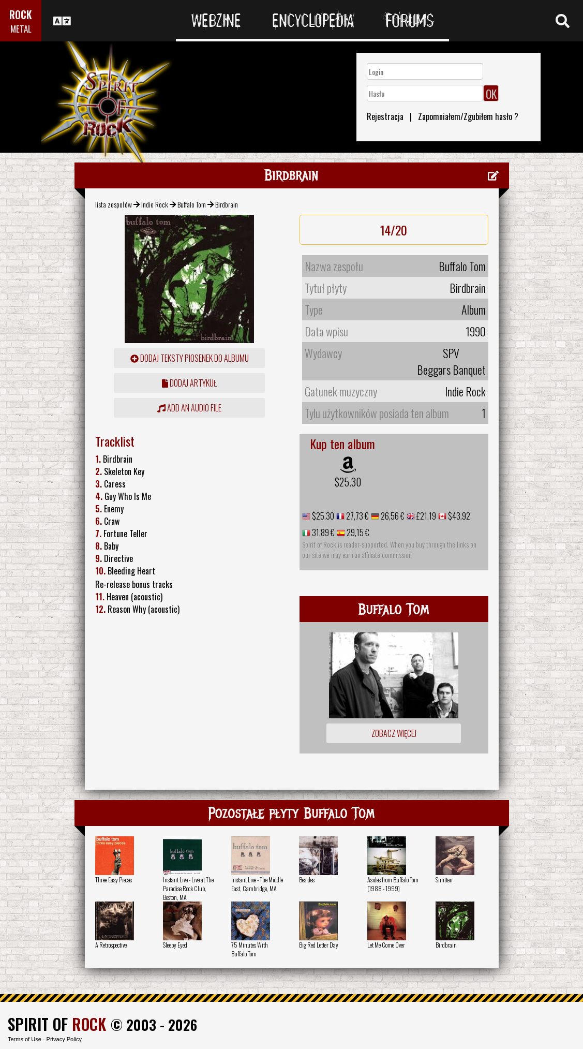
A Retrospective (111, 944)
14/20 (393, 229)
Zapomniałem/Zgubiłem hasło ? (468, 116)
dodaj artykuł (189, 383)
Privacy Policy (64, 1039)
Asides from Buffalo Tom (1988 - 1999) (392, 884)
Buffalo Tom (191, 204)
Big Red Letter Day (318, 944)
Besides (307, 879)
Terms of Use (24, 1039)
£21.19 (425, 516)
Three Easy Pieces (113, 879)
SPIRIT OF (57, 1024)
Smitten (444, 879)
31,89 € (322, 532)
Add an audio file (189, 408)
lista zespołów (113, 204)
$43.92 (458, 516)
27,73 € (357, 516)
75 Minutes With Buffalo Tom (249, 949)
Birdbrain (446, 944)
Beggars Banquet (451, 369)
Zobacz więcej (393, 733)
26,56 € (392, 516)
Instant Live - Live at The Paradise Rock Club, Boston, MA (188, 888)
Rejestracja (385, 116)
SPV (451, 353)
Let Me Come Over (386, 944)
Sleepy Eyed (175, 944)
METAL (21, 28)
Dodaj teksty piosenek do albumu (189, 358)
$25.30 (348, 482)
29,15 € (357, 532)
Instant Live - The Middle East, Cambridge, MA (257, 884)
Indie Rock (154, 204)
